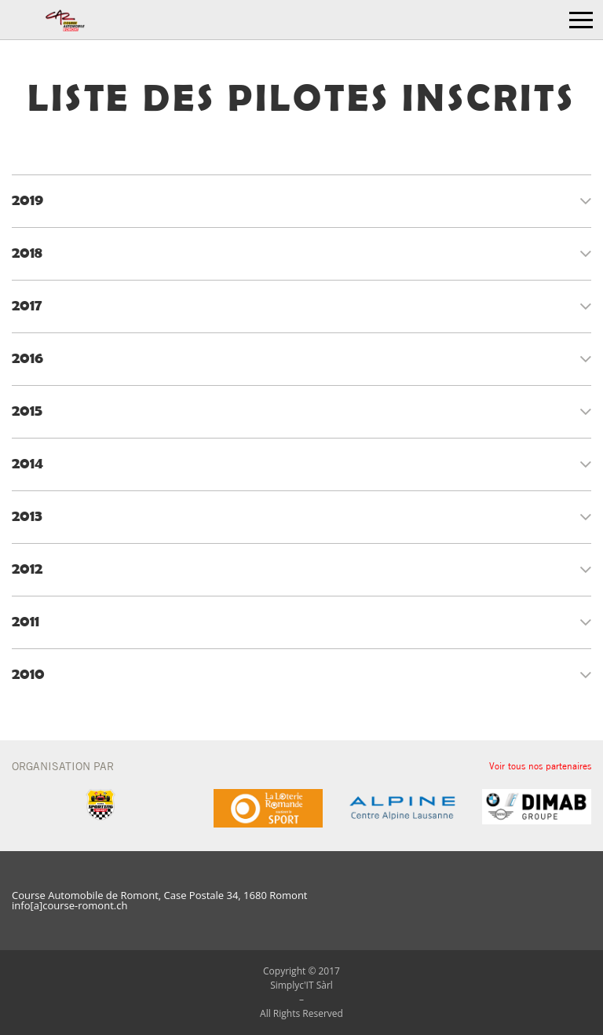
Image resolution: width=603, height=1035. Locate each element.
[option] (268, 808)
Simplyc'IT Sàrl (301, 985)
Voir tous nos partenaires (540, 766)
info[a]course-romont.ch (69, 906)
